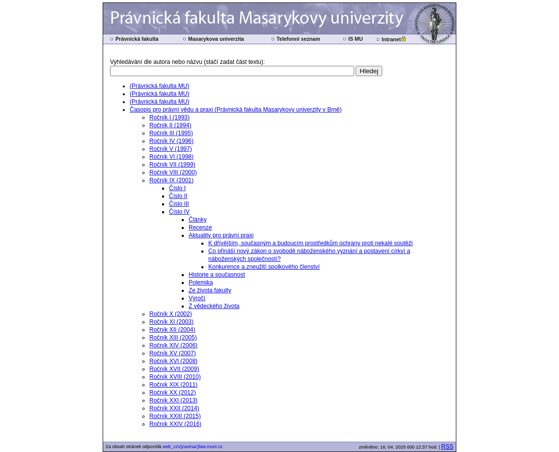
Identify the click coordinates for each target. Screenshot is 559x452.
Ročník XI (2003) (171, 321)
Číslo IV (179, 211)
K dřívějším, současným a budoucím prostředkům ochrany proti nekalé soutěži (310, 243)
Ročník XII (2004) (172, 329)
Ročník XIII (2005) (173, 337)
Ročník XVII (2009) (174, 369)
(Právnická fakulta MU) (159, 86)
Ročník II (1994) (170, 125)
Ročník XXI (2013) (173, 400)
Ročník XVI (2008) (173, 361)
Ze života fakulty (210, 290)
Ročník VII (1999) (172, 164)
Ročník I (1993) (169, 117)
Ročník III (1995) (171, 133)
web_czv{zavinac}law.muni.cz (193, 446)
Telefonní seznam (298, 39)
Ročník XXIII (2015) (175, 416)
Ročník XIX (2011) (173, 384)
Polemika (201, 282)
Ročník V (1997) (170, 148)
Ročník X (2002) (170, 314)
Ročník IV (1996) (171, 141)
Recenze (200, 227)
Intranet (391, 39)
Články (198, 219)
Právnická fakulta (137, 39)
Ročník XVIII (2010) (175, 376)
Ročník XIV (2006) (173, 345)
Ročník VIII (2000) (173, 172)
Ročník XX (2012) (172, 392)
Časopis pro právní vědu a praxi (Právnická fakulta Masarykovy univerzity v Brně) (236, 109)
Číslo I (177, 188)
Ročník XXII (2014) (174, 408)
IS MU (355, 39)
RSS (447, 446)
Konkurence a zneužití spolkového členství (264, 266)
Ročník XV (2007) (172, 353)
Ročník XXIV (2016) (175, 424)
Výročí (197, 298)
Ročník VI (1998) (171, 156)
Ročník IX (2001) (171, 180)
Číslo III (179, 203)
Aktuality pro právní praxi (221, 235)
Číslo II (178, 196)
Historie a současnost (217, 274)
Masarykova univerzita (216, 39)
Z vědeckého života (214, 306)
